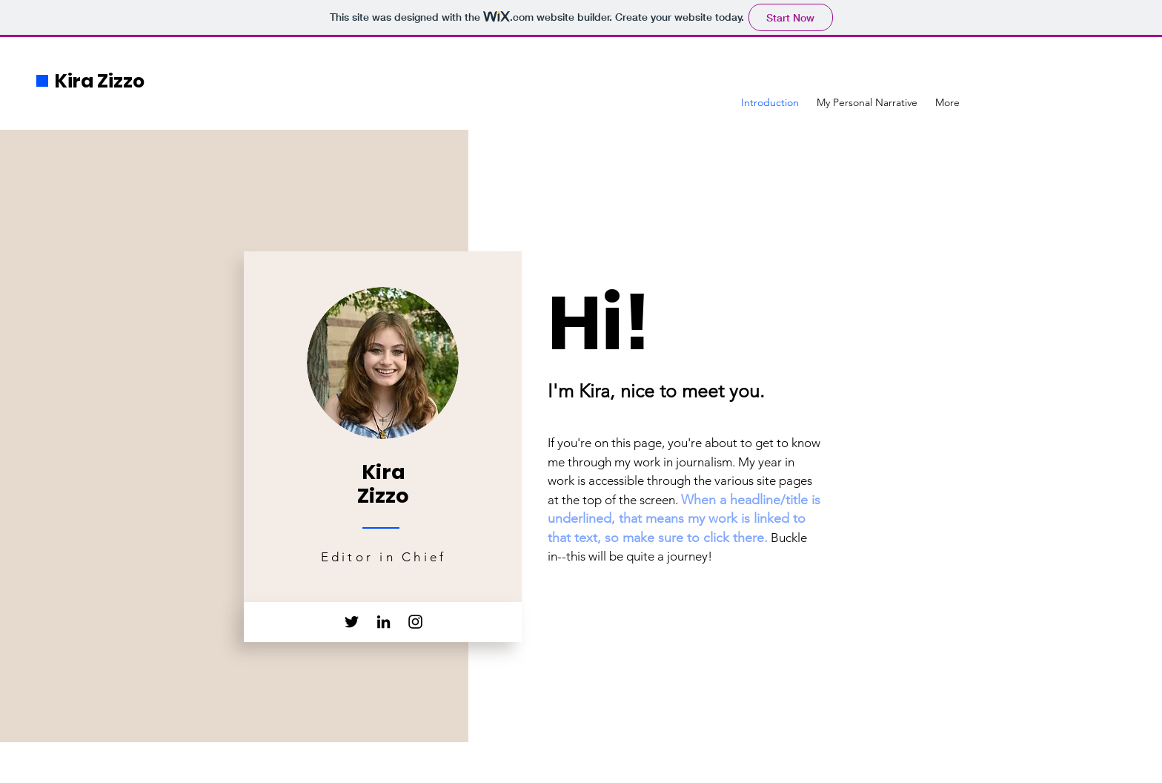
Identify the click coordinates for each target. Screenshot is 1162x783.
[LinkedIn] (383, 621)
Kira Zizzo (100, 81)
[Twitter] (351, 621)
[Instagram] (415, 621)
